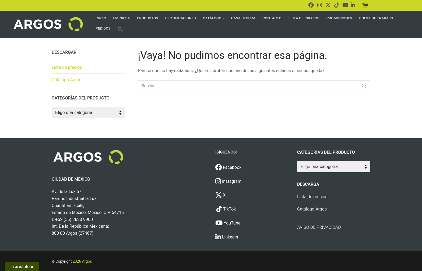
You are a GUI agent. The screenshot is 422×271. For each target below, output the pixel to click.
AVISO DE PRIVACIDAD (319, 227)
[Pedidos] (365, 5)
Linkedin (226, 237)
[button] (120, 29)
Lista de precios (67, 67)
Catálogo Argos (66, 79)
